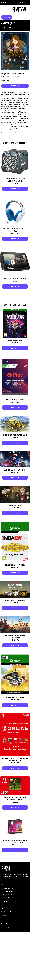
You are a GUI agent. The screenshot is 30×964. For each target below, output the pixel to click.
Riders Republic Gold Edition (15, 697)
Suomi (4, 2)
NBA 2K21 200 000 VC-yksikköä (15, 565)
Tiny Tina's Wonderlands (15, 340)
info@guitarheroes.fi (23, 2)
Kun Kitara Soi (8, 891)
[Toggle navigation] (3, 9)
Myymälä (7, 17)
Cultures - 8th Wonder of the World (15, 435)
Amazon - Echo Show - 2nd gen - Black (15, 279)
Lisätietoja (15, 86)
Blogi (5, 901)
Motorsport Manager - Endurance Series (15, 600)
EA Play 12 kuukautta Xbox (15, 400)
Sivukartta (21, 929)
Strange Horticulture (15, 505)
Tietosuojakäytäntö (11, 929)
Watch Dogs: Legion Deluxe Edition (15, 470)
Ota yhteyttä (14, 927)
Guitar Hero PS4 (9, 898)
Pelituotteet (20, 74)
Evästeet (21, 927)
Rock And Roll (8, 894)
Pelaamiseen (13, 74)
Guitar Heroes (8, 888)
